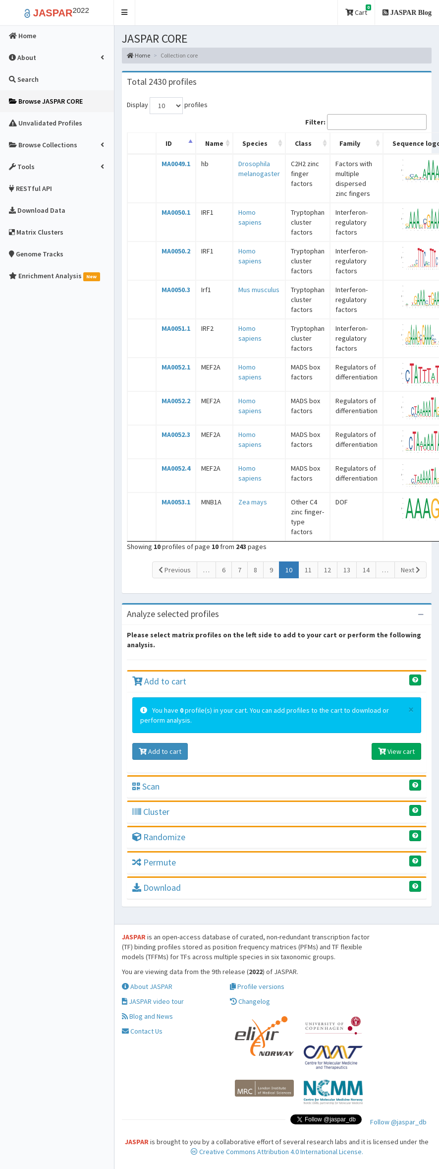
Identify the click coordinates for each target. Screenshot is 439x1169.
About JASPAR (147, 986)
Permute (154, 862)
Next (410, 569)
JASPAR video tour (153, 1001)
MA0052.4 (176, 468)
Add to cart (159, 681)
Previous (175, 569)
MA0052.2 (176, 400)
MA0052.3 (176, 434)
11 (308, 569)
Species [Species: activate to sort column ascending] (255, 143)
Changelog (250, 1001)
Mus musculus (258, 289)
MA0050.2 (176, 250)
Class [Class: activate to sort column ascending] (303, 143)
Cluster (150, 811)
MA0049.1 (176, 163)
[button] (124, 12)
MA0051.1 (176, 328)
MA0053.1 (176, 501)
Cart (358, 10)
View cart (396, 751)
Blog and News (147, 1016)
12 (327, 569)
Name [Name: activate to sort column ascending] (214, 143)
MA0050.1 (176, 212)
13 (346, 569)
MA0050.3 (176, 289)
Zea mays (252, 501)
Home (138, 55)
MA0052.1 (176, 367)
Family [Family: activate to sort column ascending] (349, 143)
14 (366, 569)
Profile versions (257, 986)
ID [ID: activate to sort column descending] (168, 143)
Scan (146, 786)
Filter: (366, 122)
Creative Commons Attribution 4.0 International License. (277, 1151)
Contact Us (142, 1031)
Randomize (158, 837)
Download (156, 887)
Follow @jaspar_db (398, 1121)
